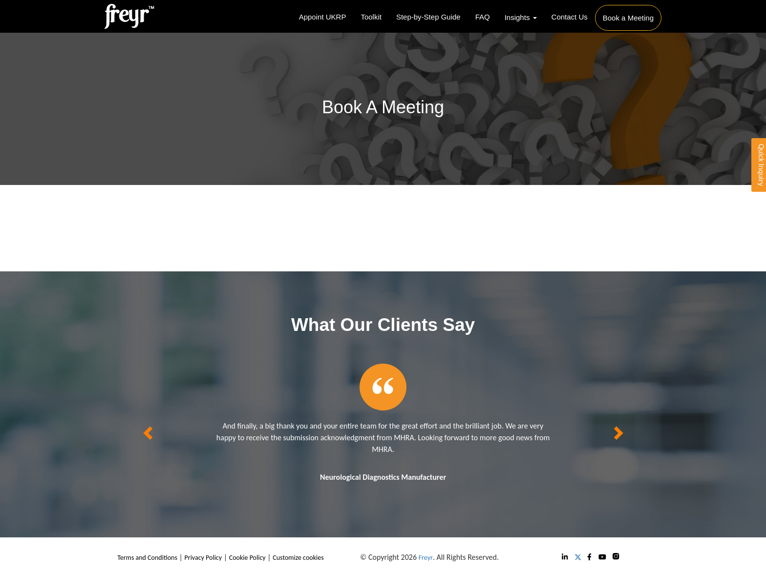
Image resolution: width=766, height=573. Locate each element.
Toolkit (371, 17)
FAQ (482, 17)
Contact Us (570, 17)
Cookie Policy (247, 557)
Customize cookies (298, 557)
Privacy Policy (203, 557)
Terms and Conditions (147, 557)
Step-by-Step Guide (428, 17)
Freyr (426, 557)
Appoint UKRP (322, 17)
